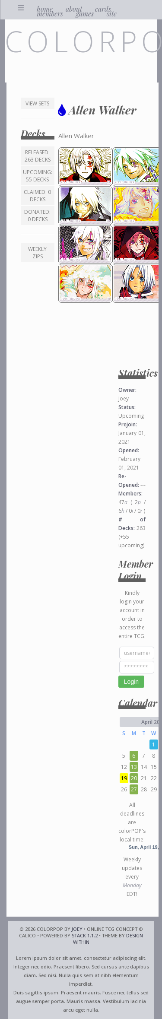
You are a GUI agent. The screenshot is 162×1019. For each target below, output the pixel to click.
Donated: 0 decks (37, 215)
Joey (77, 929)
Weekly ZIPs (37, 252)
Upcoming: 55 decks (37, 175)
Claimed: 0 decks (37, 195)
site (112, 13)
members (50, 13)
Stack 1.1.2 (85, 935)
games (85, 13)
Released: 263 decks (38, 156)
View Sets (37, 103)
